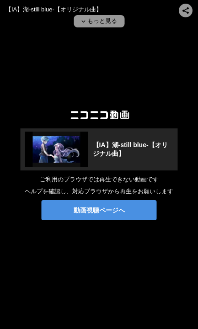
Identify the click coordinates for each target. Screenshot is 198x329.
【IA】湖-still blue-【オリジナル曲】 (53, 9)
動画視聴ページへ (99, 210)
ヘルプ (34, 191)
